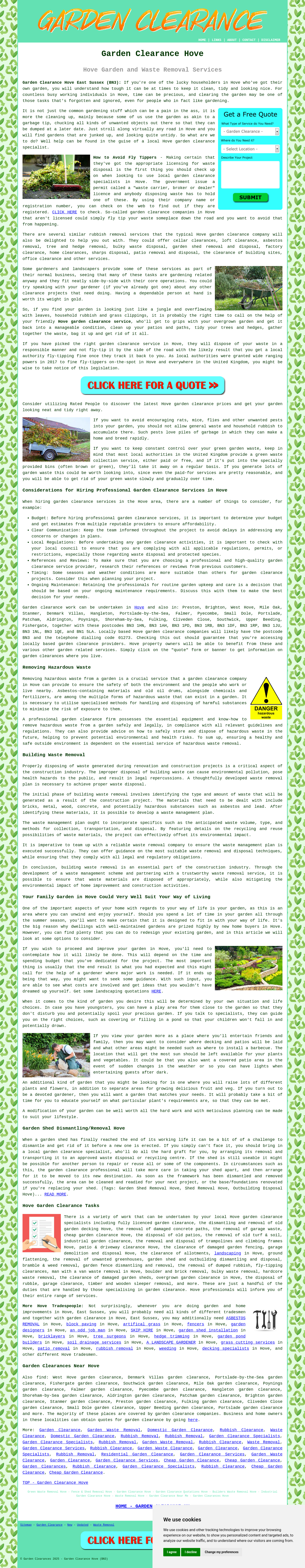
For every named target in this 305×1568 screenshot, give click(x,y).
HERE (156, 991)
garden (39, 88)
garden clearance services (148, 518)
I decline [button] (191, 1552)
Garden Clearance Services (54, 1448)
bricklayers (51, 1336)
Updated (82, 1525)
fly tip (116, 218)
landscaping (227, 1253)
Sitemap (26, 1525)
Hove (139, 607)
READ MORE (55, 1194)
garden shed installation (208, 1330)
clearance (33, 293)
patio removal (54, 1348)
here (193, 1420)
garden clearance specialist (76, 1152)
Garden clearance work (49, 607)
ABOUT (232, 40)
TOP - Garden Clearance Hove (55, 1482)
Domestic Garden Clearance (180, 1430)
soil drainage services (94, 1342)
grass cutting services (248, 1342)
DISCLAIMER (270, 40)
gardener (90, 287)
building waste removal (101, 794)
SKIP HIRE (142, 1330)
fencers (195, 1324)
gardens (55, 135)
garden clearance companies (177, 631)
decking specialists (225, 1348)
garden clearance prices (202, 404)
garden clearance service (129, 344)
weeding (167, 1348)
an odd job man (87, 1330)
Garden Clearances (44, 1466)
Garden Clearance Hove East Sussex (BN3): (72, 82)
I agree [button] (172, 1552)
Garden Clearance (59, 1430)
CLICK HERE (64, 212)
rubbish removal (114, 1348)
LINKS (216, 40)
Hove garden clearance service (94, 321)
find (41, 1377)
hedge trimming (171, 1336)
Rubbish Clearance (241, 1430)
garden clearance (195, 141)
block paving (81, 1324)
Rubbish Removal (140, 1436)
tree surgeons (109, 1336)
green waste (123, 479)
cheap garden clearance (91, 1235)
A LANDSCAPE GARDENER (171, 1342)
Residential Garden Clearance (137, 1454)
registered (35, 212)
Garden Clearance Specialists (244, 1436)
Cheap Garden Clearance (191, 1460)
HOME (202, 40)
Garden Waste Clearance (165, 1448)
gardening (97, 111)
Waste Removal (263, 1442)
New (69, 1525)
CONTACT (249, 40)
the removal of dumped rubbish (214, 1265)
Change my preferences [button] (221, 1552)
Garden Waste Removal (113, 1430)
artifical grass (141, 1324)
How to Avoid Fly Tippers (125, 157)
